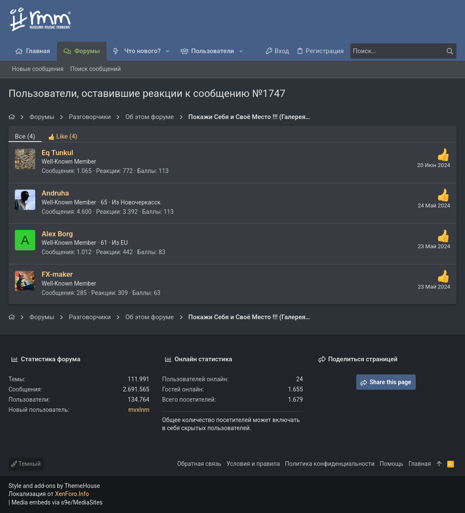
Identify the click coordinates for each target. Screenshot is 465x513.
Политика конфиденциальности (330, 463)
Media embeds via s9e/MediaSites (57, 502)
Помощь (391, 463)
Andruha (55, 193)
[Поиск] (403, 51)
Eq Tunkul (57, 152)
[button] (167, 51)
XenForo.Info (72, 493)
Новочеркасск (141, 202)
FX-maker (57, 274)
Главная (420, 463)
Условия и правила (253, 463)
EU (124, 242)
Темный (26, 463)
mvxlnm (138, 409)
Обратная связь (199, 463)
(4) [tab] (25, 136)
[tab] (63, 134)
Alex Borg (57, 234)
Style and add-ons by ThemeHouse (54, 485)
